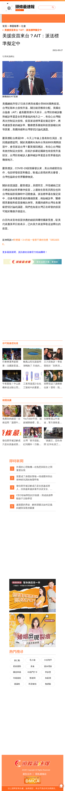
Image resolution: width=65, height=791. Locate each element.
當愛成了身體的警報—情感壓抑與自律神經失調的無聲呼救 (34, 478)
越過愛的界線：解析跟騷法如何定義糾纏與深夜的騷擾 (34, 506)
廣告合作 (27, 774)
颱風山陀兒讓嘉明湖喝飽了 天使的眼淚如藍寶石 (32, 366)
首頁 (4, 26)
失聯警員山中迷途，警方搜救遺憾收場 (53, 423)
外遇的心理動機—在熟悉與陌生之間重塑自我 (34, 469)
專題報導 (14, 26)
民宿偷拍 (32, 684)
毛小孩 (32, 660)
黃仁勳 (17, 660)
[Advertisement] (32, 305)
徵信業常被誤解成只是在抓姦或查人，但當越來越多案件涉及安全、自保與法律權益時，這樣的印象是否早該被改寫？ (34, 488)
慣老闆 (32, 678)
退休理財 (48, 666)
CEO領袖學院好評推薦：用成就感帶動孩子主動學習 (34, 497)
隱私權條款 (41, 774)
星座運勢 (17, 666)
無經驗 (48, 684)
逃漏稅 (17, 684)
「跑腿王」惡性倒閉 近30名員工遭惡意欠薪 (53, 444)
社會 (23, 26)
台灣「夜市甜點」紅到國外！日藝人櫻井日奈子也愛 (32, 444)
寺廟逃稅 (17, 678)
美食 (32, 666)
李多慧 (48, 672)
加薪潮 (48, 678)
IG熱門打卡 (32, 672)
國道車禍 (17, 672)
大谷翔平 (48, 660)
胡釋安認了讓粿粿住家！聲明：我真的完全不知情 (53, 387)
